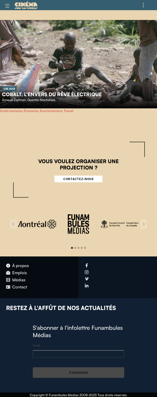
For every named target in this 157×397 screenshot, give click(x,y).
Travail (68, 111)
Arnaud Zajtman (14, 100)
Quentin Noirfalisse (41, 100)
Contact (19, 286)
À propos (20, 265)
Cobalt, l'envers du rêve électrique (52, 94)
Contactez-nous (78, 179)
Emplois (19, 272)
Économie (31, 111)
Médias (18, 279)
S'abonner (78, 373)
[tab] (72, 248)
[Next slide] (143, 224)
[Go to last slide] (13, 224)
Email (36, 345)
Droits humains (11, 111)
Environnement (51, 111)
